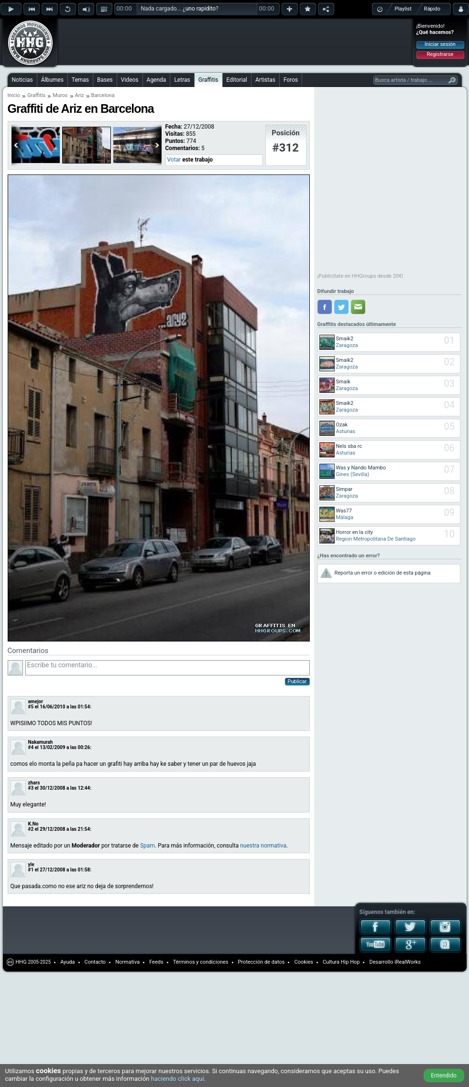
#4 (31, 747)
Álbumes (52, 79)
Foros (291, 79)
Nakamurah (40, 742)
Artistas (265, 79)
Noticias (22, 79)
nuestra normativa (263, 845)
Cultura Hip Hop (341, 962)
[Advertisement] (120, 34)
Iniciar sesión (440, 44)
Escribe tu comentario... (167, 667)
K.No (33, 823)
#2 (31, 829)
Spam (147, 845)
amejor (35, 701)
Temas (80, 79)
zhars (34, 782)
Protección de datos (261, 962)
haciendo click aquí (177, 1078)
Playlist (403, 9)
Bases (105, 79)
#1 (31, 869)
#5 (31, 706)
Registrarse (440, 54)
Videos (130, 79)
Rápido (432, 9)
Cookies (303, 962)
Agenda (156, 79)
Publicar (297, 681)
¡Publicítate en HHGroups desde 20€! (360, 276)
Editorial (237, 79)
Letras (182, 79)
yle (31, 864)
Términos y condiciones (201, 962)
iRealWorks (407, 962)
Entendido (444, 1075)
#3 (31, 788)
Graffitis (208, 79)
